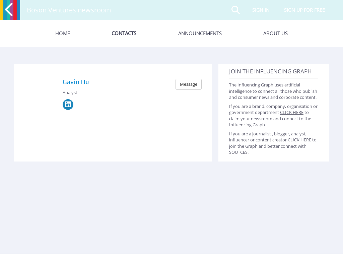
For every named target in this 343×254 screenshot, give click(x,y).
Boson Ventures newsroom (69, 9)
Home (62, 33)
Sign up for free (304, 10)
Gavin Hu (76, 82)
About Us (275, 33)
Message (188, 84)
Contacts (124, 33)
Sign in (261, 10)
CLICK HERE (291, 112)
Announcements (200, 33)
